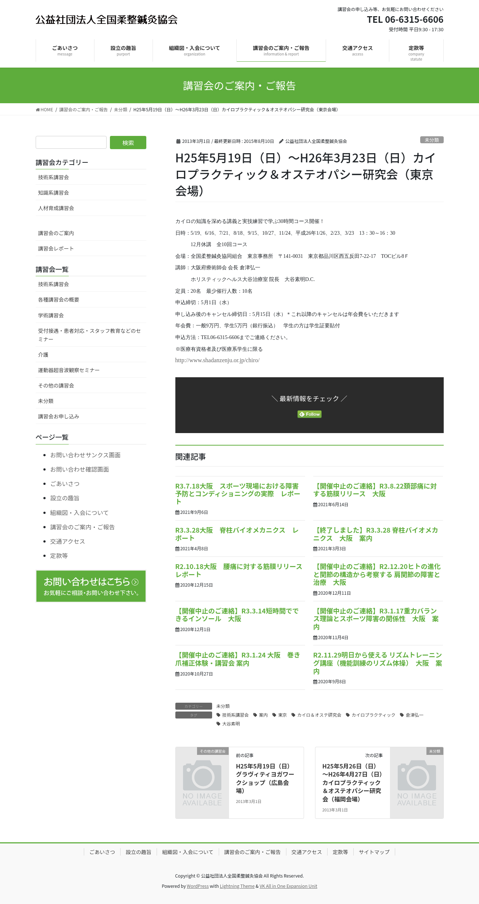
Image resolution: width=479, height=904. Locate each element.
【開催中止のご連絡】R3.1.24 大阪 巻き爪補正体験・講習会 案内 (238, 658)
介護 (43, 354)
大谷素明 (231, 723)
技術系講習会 (235, 715)
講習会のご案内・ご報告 (82, 526)
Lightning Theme (237, 886)
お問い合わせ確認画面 (79, 469)
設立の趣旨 (65, 497)
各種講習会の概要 (58, 299)
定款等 (59, 555)
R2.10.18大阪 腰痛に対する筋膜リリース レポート (242, 570)
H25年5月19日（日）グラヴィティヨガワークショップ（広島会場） (265, 778)
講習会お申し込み (58, 416)
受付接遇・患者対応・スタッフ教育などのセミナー (89, 335)
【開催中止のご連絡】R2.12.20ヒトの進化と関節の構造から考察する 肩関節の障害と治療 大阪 (377, 574)
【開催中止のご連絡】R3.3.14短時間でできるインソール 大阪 (237, 614)
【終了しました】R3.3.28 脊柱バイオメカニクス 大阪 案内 (376, 534)
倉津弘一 (414, 715)
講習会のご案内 (56, 233)
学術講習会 (51, 315)
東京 (282, 715)
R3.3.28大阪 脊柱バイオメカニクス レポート (237, 534)
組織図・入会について (79, 512)
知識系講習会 (53, 192)
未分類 (432, 139)
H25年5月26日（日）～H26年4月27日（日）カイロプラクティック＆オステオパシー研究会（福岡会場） (352, 782)
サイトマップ (374, 852)
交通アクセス (67, 541)
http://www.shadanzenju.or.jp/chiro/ (217, 360)
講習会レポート (56, 248)
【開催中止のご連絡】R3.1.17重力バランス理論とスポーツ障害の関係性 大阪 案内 (376, 618)
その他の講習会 (56, 385)
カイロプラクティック (374, 715)
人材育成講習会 (56, 208)
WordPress (198, 886)
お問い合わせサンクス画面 (85, 454)
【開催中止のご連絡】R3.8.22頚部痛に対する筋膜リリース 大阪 (375, 489)
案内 (263, 715)
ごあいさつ (65, 483)
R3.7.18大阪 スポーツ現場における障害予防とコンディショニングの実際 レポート (238, 493)
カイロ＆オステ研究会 (319, 715)
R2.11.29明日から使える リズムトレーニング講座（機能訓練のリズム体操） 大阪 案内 (377, 662)
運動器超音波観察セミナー (69, 370)
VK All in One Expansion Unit (288, 886)
